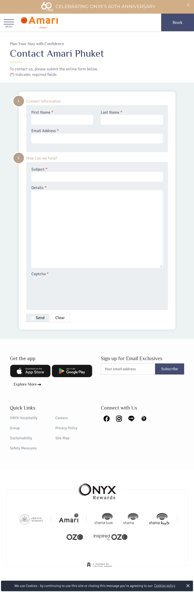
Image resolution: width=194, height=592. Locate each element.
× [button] (188, 585)
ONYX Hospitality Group (23, 423)
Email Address (97, 136)
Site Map (62, 438)
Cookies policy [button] (164, 585)
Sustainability (21, 438)
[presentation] (69, 290)
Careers (61, 418)
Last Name (132, 117)
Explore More (25, 384)
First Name (62, 117)
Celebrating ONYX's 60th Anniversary (98, 7)
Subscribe (169, 369)
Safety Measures (23, 448)
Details (97, 226)
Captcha (40, 274)
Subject (97, 174)
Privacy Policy (66, 428)
